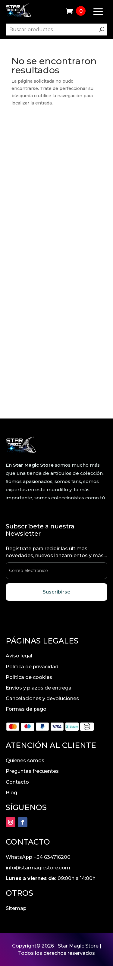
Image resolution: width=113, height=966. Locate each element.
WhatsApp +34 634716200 (38, 857)
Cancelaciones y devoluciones (42, 698)
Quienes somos (25, 760)
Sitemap (16, 908)
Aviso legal (19, 656)
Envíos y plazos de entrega (38, 688)
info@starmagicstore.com (38, 868)
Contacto (17, 782)
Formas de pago (26, 709)
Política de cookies (29, 677)
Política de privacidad (32, 667)
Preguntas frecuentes (32, 771)
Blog (11, 793)
